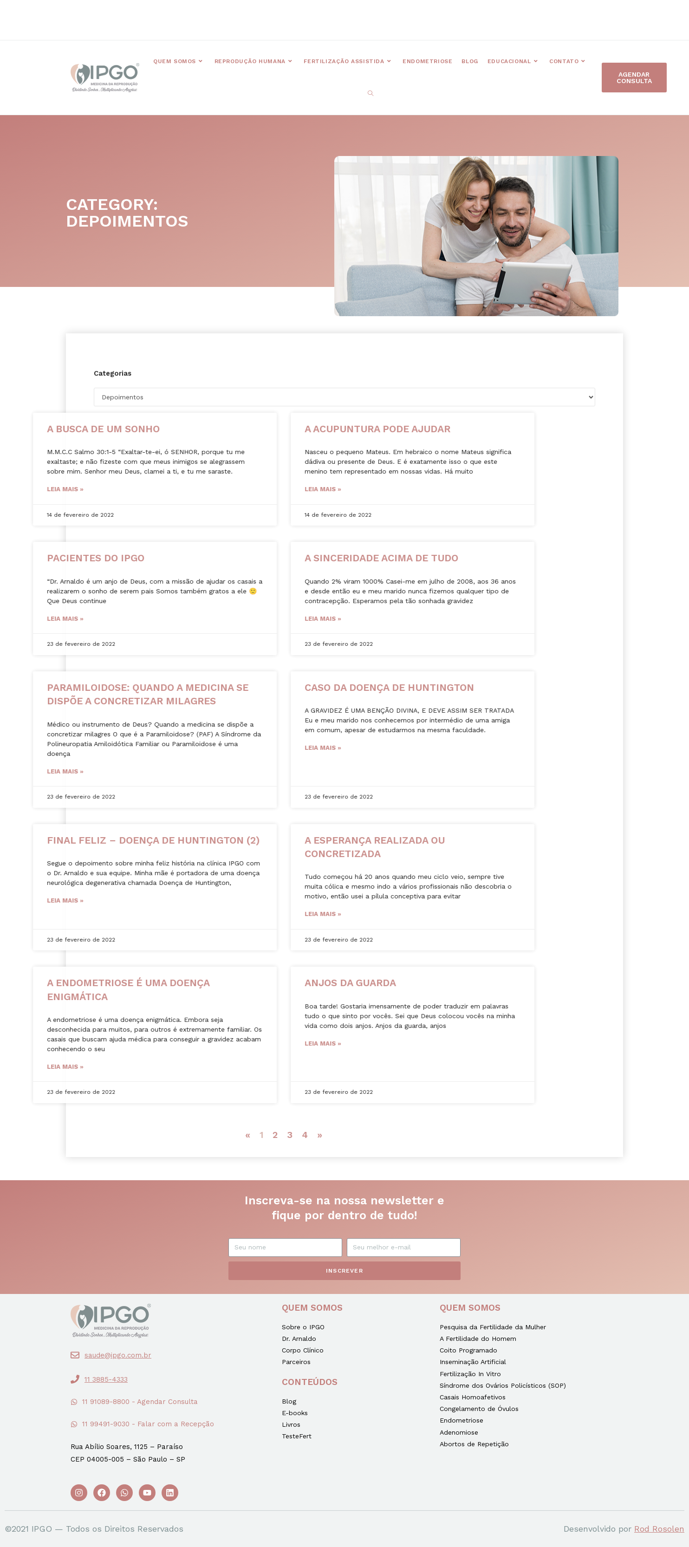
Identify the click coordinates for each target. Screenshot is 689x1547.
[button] (257, 13)
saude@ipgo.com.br (117, 1355)
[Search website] (370, 94)
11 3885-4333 (106, 1379)
